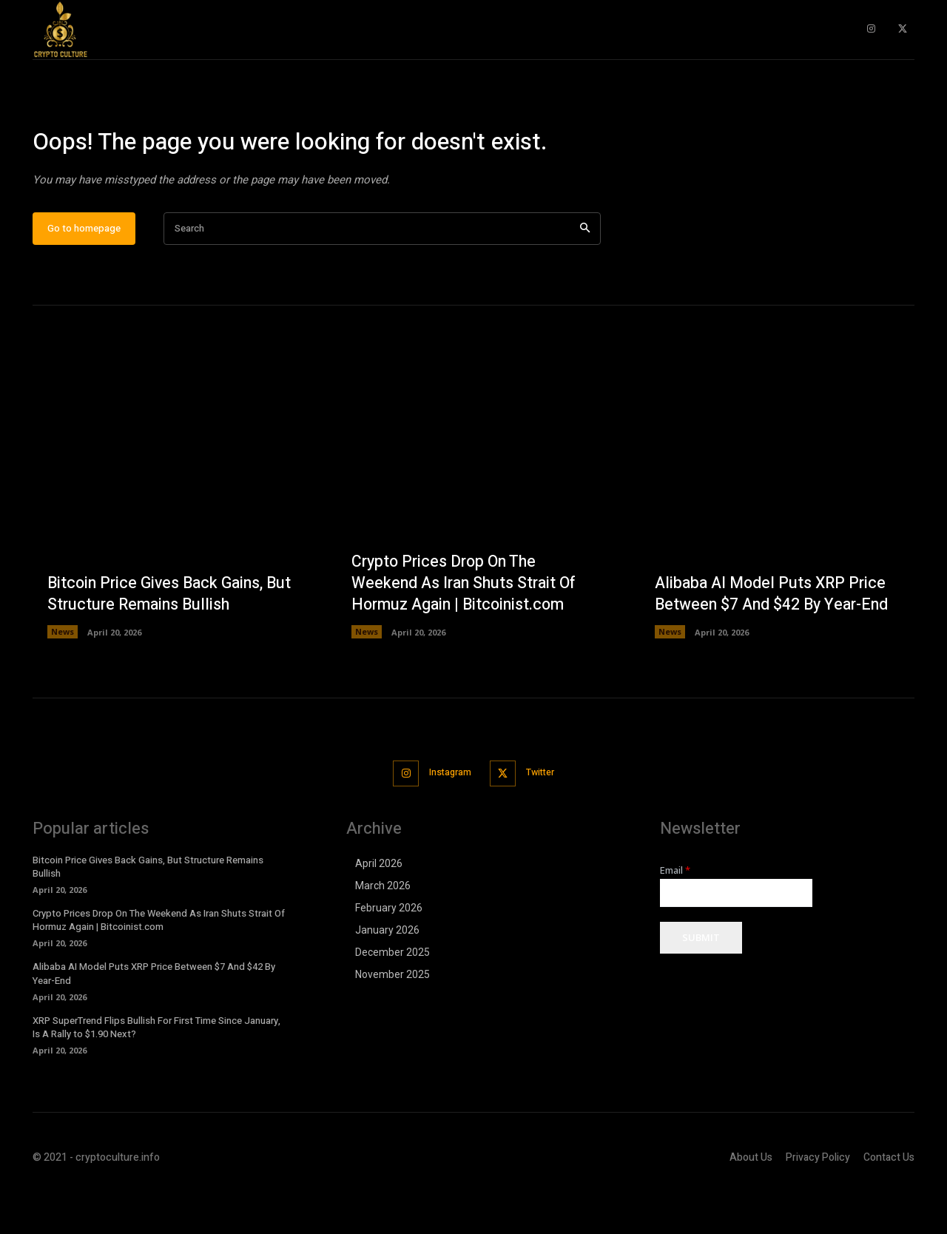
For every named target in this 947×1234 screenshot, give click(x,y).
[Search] (585, 274)
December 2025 (392, 996)
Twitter (544, 818)
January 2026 (387, 974)
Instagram (447, 818)
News (62, 678)
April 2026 (378, 908)
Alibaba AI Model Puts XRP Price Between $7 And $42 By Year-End (774, 639)
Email (675, 914)
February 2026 (388, 952)
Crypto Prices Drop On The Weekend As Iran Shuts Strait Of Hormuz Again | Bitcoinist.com (467, 628)
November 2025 (392, 1019)
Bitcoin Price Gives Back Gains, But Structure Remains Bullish (159, 639)
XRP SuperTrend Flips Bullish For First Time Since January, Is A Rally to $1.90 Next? (156, 1071)
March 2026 (383, 930)
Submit (701, 982)
